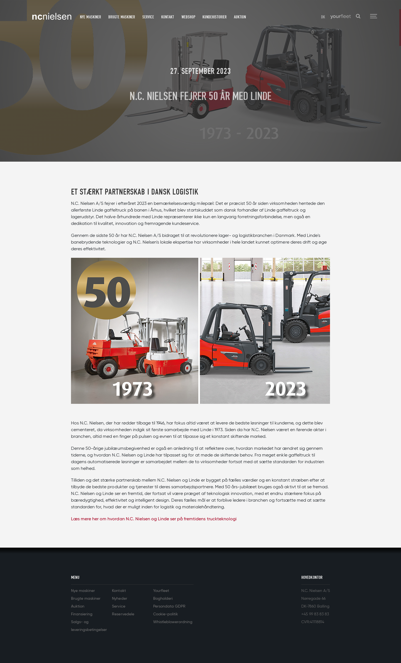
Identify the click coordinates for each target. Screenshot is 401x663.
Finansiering (81, 614)
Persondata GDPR (169, 606)
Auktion (240, 17)
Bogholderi (163, 599)
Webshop (188, 17)
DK (323, 17)
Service (148, 17)
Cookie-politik (165, 614)
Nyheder (119, 599)
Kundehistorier (214, 17)
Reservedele (123, 614)
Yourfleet (161, 591)
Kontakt (167, 17)
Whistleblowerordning (172, 622)
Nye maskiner (90, 17)
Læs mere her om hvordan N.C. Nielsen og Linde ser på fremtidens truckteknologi (154, 519)
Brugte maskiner (121, 17)
